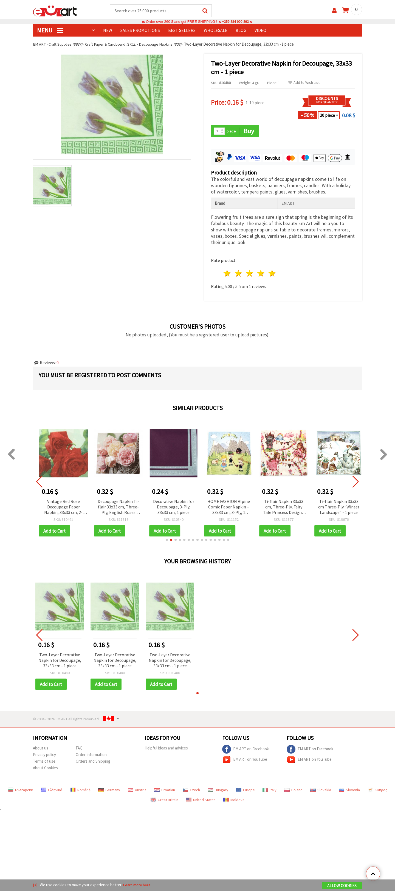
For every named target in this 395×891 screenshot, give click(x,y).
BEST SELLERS (182, 30)
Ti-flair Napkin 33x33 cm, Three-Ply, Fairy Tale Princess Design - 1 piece (283, 507)
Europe (245, 790)
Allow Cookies (342, 886)
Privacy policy (44, 755)
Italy (269, 790)
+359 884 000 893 (235, 22)
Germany (109, 790)
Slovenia (349, 790)
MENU (50, 30)
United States (201, 800)
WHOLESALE (215, 30)
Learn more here (137, 885)
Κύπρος (377, 790)
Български (20, 790)
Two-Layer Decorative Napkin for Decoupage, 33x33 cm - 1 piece (59, 660)
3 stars (250, 274)
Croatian (164, 790)
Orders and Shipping (93, 762)
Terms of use (44, 762)
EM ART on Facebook (245, 750)
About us (40, 748)
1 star (227, 274)
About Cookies (45, 768)
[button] (167, 540)
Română (80, 790)
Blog (241, 30)
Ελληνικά (52, 790)
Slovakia (320, 790)
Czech (191, 790)
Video (260, 30)
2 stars (238, 274)
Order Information (91, 755)
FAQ (79, 748)
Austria (137, 790)
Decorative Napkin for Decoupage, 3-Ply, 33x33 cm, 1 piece (173, 507)
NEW (107, 30)
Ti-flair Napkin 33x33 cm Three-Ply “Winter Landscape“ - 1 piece (338, 507)
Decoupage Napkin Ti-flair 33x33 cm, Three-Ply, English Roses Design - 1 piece (118, 507)
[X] (35, 885)
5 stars (272, 274)
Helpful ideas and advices (166, 748)
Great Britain (164, 800)
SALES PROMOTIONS (140, 30)
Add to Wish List (304, 83)
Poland (293, 790)
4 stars (261, 274)
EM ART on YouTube (244, 760)
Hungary (218, 790)
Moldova (233, 800)
